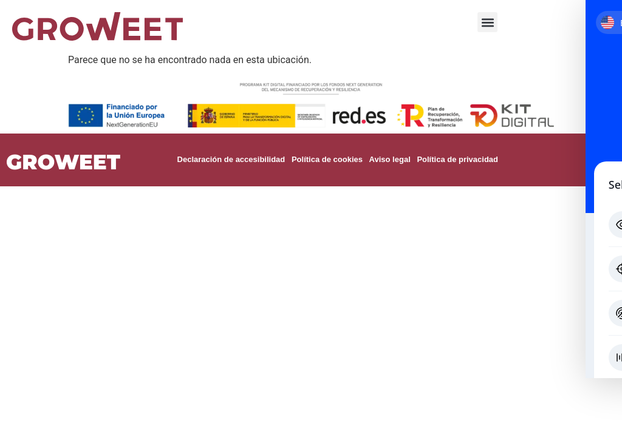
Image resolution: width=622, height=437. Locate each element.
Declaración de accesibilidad (231, 159)
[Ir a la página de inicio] (97, 26)
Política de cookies (326, 159)
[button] (487, 22)
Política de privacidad (456, 159)
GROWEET (63, 162)
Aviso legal (388, 159)
